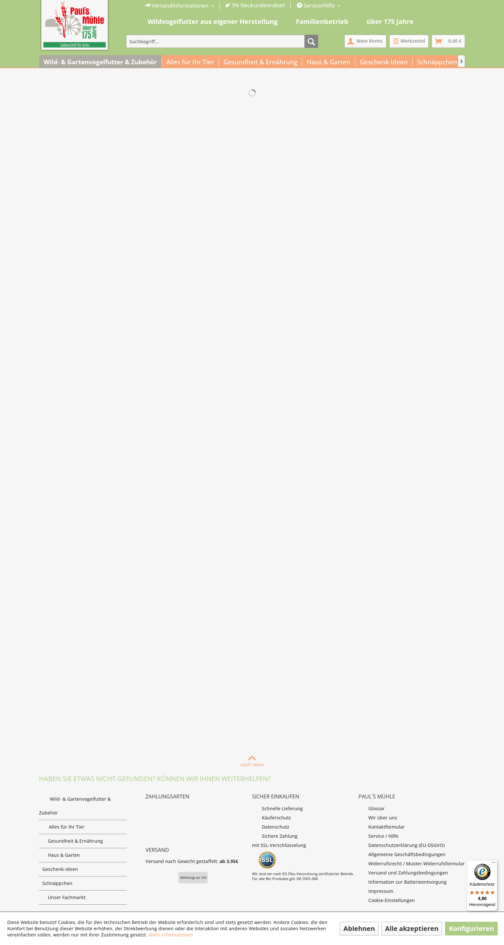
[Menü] (493, 864)
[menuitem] (215, 6)
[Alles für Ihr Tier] (190, 62)
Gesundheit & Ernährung (83, 841)
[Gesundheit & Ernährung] (260, 62)
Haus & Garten (83, 855)
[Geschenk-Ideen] (384, 62)
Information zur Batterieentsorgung (403, 882)
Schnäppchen (84, 883)
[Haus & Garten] (328, 62)
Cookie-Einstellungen (387, 900)
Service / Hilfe (378, 836)
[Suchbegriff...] (222, 41)
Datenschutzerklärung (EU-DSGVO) (402, 845)
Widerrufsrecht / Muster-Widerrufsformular (412, 863)
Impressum (376, 891)
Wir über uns (378, 817)
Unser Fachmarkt (83, 897)
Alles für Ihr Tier (83, 827)
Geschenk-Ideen (84, 869)
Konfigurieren (471, 928)
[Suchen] (311, 41)
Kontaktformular (382, 827)
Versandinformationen (177, 5)
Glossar (372, 808)
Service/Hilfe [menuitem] (316, 5)
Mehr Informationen (170, 935)
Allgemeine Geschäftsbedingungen (402, 854)
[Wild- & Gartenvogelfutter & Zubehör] (100, 62)
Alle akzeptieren (411, 928)
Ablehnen (359, 928)
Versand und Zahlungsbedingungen (403, 872)
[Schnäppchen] (437, 62)
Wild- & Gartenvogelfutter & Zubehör (83, 807)
